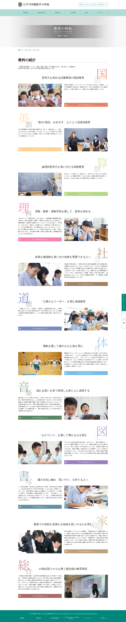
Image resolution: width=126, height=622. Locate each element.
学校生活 (58, 13)
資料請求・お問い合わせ (86, 4)
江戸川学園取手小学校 (36, 4)
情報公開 (38, 618)
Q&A (86, 13)
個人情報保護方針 (54, 618)
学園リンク (104, 618)
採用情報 (22, 618)
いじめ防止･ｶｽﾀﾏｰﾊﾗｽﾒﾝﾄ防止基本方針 (71, 618)
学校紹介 (26, 13)
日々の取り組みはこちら (86, 105)
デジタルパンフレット (124, 302)
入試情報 (73, 13)
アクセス (100, 13)
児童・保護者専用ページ (100, 4)
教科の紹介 (36, 50)
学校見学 (124, 319)
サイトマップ (87, 618)
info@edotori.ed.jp (92, 613)
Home (20, 50)
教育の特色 (41, 13)
